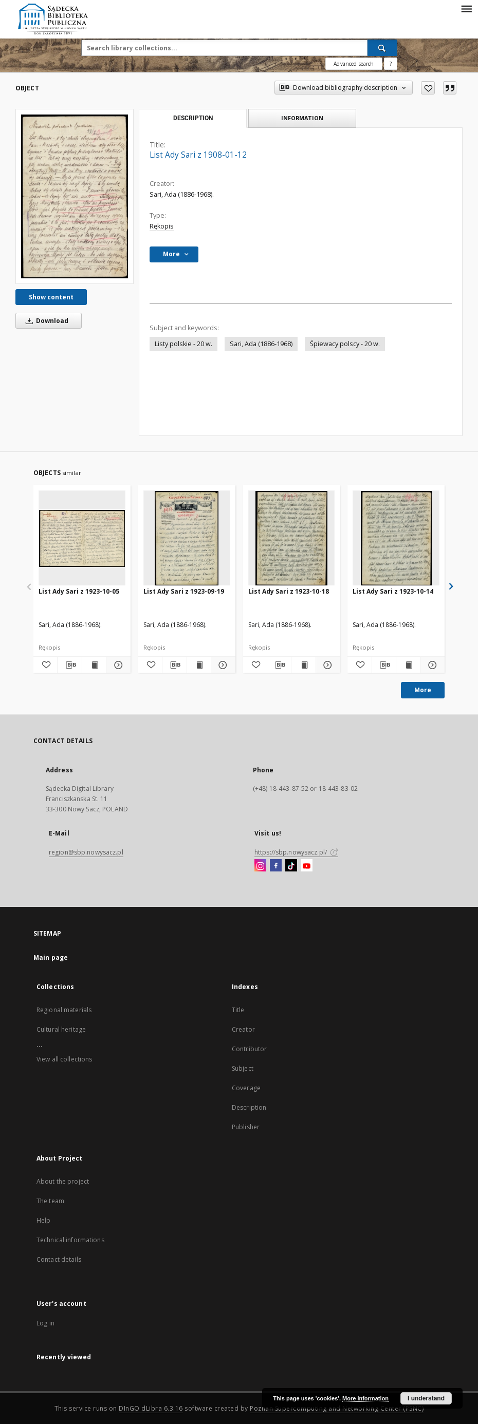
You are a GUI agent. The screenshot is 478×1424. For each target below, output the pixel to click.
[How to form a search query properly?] (390, 64)
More (422, 690)
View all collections (64, 1059)
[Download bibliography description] (69, 665)
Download (45, 321)
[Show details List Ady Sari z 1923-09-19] (221, 665)
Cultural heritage (61, 1029)
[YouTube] (306, 865)
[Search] (382, 48)
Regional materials (63, 1009)
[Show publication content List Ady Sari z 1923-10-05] (94, 665)
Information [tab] (302, 118)
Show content (51, 297)
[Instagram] (260, 865)
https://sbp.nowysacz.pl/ (296, 852)
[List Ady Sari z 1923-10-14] (396, 538)
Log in (45, 1323)
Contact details (58, 1259)
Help (43, 1220)
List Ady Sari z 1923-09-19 (183, 591)
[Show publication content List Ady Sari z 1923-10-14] (408, 665)
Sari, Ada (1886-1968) (261, 343)
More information (365, 1398)
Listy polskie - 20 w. (183, 343)
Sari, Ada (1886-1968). (182, 194)
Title (238, 1009)
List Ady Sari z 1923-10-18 (288, 591)
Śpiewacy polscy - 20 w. (345, 343)
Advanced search (354, 63)
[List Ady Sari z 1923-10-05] (82, 538)
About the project (62, 1181)
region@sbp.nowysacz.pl (86, 852)
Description (249, 1107)
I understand (426, 1398)
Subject (242, 1068)
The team (50, 1201)
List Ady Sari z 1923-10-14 (393, 591)
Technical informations (70, 1240)
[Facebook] (276, 865)
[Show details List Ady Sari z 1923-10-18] (326, 665)
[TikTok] (291, 865)
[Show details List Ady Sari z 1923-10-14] (431, 665)
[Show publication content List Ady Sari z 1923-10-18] (303, 665)
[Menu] (466, 8)
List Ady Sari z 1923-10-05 (79, 591)
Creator (243, 1029)
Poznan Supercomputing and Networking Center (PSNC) (337, 1408)
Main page (50, 957)
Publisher (246, 1127)
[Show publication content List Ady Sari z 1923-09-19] (199, 665)
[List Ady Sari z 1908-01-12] (74, 196)
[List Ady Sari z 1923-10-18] (292, 538)
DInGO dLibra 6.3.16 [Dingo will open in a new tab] (151, 1408)
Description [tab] (193, 118)
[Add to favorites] (428, 87)
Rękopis (162, 226)
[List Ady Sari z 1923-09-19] (187, 538)
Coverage (246, 1088)
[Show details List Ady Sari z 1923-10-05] (116, 665)
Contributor (249, 1049)
